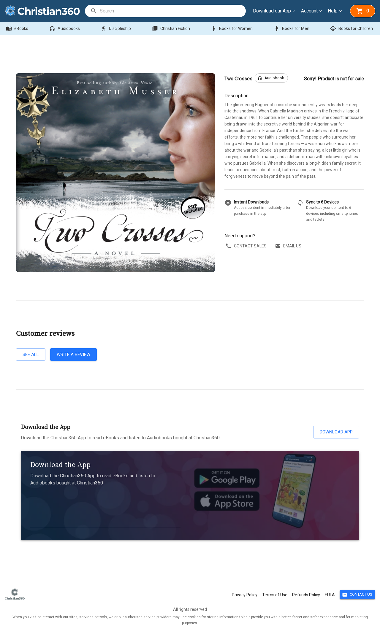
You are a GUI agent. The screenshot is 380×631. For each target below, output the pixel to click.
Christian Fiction (171, 28)
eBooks (18, 28)
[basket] (362, 11)
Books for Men (292, 28)
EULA (330, 594)
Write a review (73, 354)
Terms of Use (274, 594)
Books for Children (352, 28)
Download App (336, 432)
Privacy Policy (244, 594)
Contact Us (357, 594)
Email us (289, 246)
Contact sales (246, 246)
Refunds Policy (306, 594)
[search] (172, 11)
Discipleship (116, 28)
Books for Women (232, 28)
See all (30, 354)
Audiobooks (65, 28)
